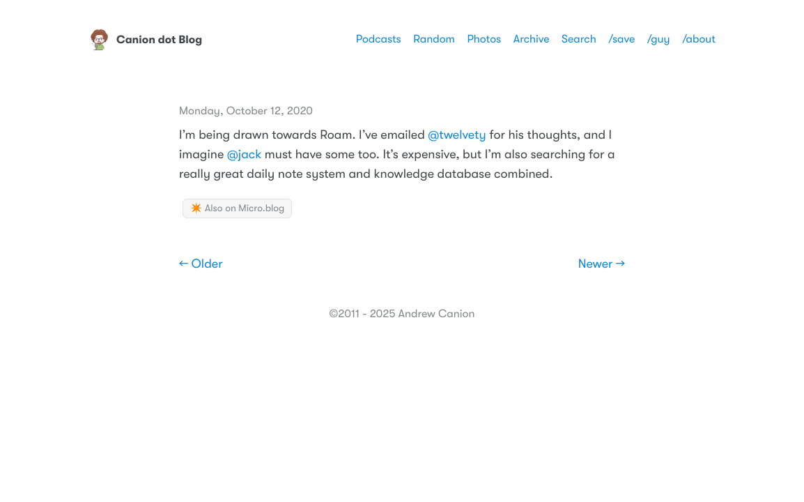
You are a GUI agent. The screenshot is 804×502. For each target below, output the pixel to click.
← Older (201, 264)
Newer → (601, 264)
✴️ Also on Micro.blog (237, 208)
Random (434, 39)
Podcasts (378, 39)
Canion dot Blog (145, 40)
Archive (531, 39)
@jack (244, 155)
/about (699, 39)
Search (579, 39)
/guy (658, 39)
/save (621, 39)
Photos (484, 39)
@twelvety (457, 135)
